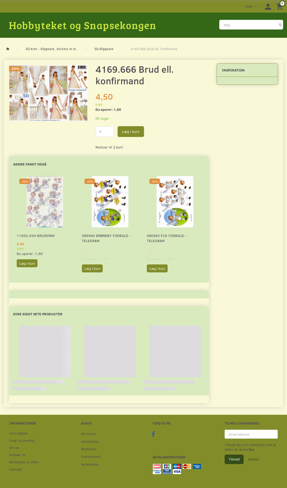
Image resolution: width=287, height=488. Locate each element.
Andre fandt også (29, 164)
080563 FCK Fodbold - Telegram (166, 238)
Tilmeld (234, 459)
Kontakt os (17, 455)
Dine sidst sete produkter (37, 313)
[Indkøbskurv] (280, 6)
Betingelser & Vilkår (24, 462)
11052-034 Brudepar (35, 235)
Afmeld (253, 459)
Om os (14, 447)
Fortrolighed (18, 433)
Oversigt (15, 469)
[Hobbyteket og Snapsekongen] (82, 25)
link (251, 449)
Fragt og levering (21, 440)
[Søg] (280, 24)
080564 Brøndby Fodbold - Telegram (106, 238)
